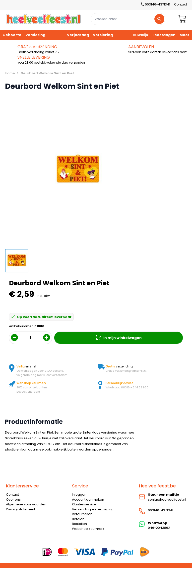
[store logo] (43, 19)
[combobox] (128, 19)
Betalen (78, 519)
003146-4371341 (160, 510)
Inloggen (79, 494)
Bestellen (79, 523)
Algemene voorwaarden (26, 504)
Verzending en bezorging (93, 509)
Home (10, 73)
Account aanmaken (88, 499)
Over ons (13, 499)
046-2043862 (159, 527)
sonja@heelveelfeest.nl (167, 499)
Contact (180, 4)
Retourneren (82, 514)
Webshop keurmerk (88, 528)
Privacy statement (20, 509)
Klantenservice (84, 504)
